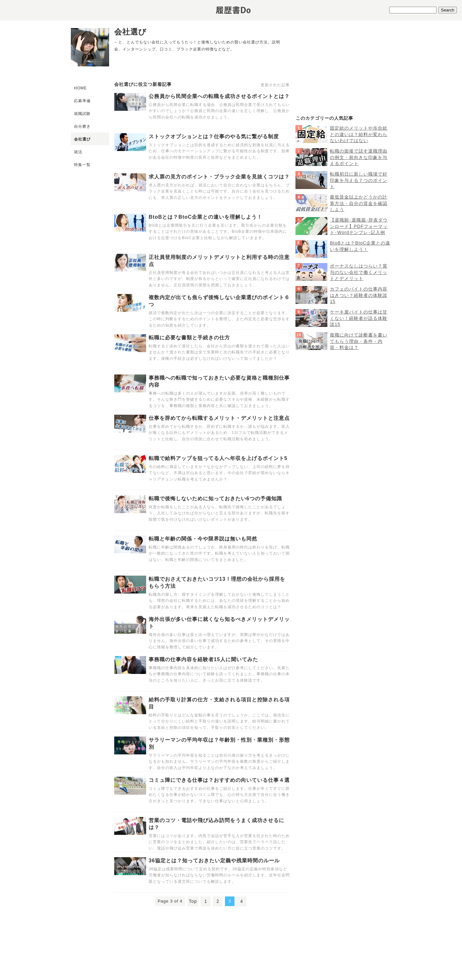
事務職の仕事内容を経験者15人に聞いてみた (203, 659)
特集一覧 (82, 165)
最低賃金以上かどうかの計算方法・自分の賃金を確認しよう (358, 203)
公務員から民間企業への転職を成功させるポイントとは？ (219, 96)
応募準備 (82, 101)
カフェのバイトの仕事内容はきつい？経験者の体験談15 (358, 295)
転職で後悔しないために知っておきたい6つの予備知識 (215, 498)
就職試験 (82, 113)
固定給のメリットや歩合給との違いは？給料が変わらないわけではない (358, 134)
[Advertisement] (343, 70)
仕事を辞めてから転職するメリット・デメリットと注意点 (219, 418)
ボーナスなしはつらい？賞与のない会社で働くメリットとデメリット (358, 272)
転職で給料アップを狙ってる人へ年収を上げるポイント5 (218, 458)
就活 (78, 152)
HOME (80, 88)
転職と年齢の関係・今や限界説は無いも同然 (203, 538)
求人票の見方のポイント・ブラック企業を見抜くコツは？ (219, 176)
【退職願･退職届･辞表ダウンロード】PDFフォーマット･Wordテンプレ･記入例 (359, 226)
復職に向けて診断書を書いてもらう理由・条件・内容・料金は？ (358, 341)
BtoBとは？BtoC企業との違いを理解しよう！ (205, 217)
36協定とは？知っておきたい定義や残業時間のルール (214, 860)
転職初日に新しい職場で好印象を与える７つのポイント (358, 180)
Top (193, 901)
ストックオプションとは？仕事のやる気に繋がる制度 (214, 136)
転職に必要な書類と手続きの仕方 (189, 337)
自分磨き (82, 126)
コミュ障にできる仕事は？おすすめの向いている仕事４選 (219, 780)
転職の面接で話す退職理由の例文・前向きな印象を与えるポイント (358, 157)
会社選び (82, 139)
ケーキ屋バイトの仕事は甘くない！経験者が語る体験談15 (358, 318)
